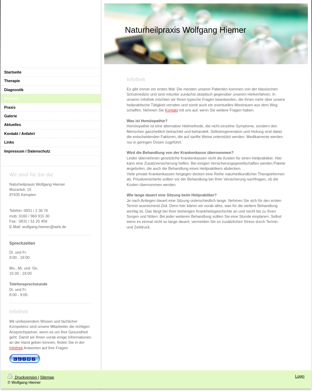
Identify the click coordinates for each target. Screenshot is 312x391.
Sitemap (47, 377)
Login (299, 376)
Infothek (16, 348)
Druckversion (23, 377)
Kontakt (171, 110)
